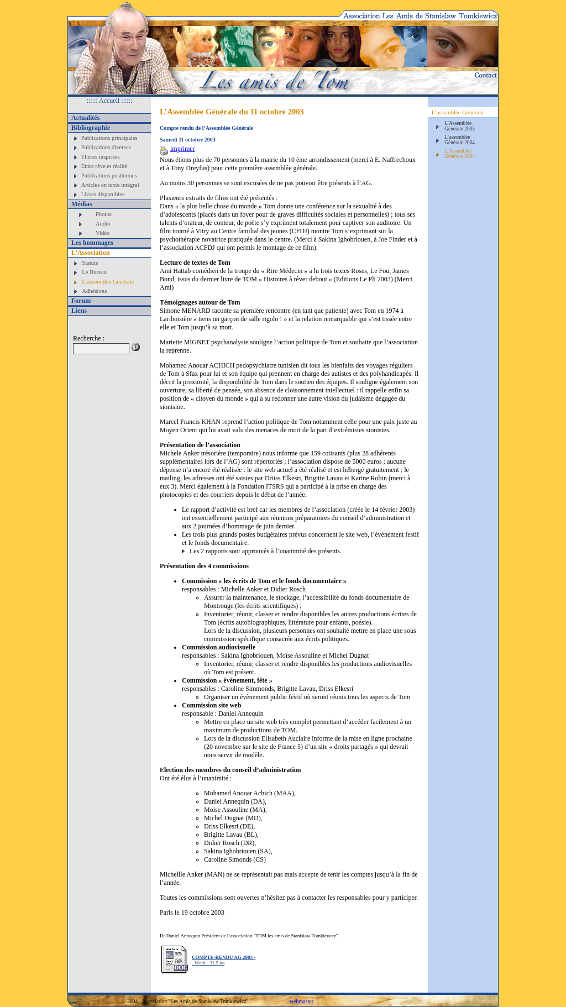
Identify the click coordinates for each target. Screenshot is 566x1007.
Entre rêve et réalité (104, 166)
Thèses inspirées (100, 157)
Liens (79, 310)
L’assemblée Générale (108, 282)
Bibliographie (90, 128)
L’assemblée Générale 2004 (459, 139)
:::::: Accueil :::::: (110, 100)
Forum (81, 301)
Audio (103, 224)
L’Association (90, 252)
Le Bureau (94, 272)
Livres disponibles (102, 194)
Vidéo (102, 233)
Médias (81, 204)
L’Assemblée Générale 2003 (459, 153)
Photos (104, 214)
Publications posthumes (109, 175)
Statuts (90, 263)
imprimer (177, 149)
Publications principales (109, 138)
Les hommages (92, 242)
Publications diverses (106, 147)
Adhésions (94, 291)
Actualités (85, 118)
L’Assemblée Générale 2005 (459, 126)
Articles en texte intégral (110, 185)
